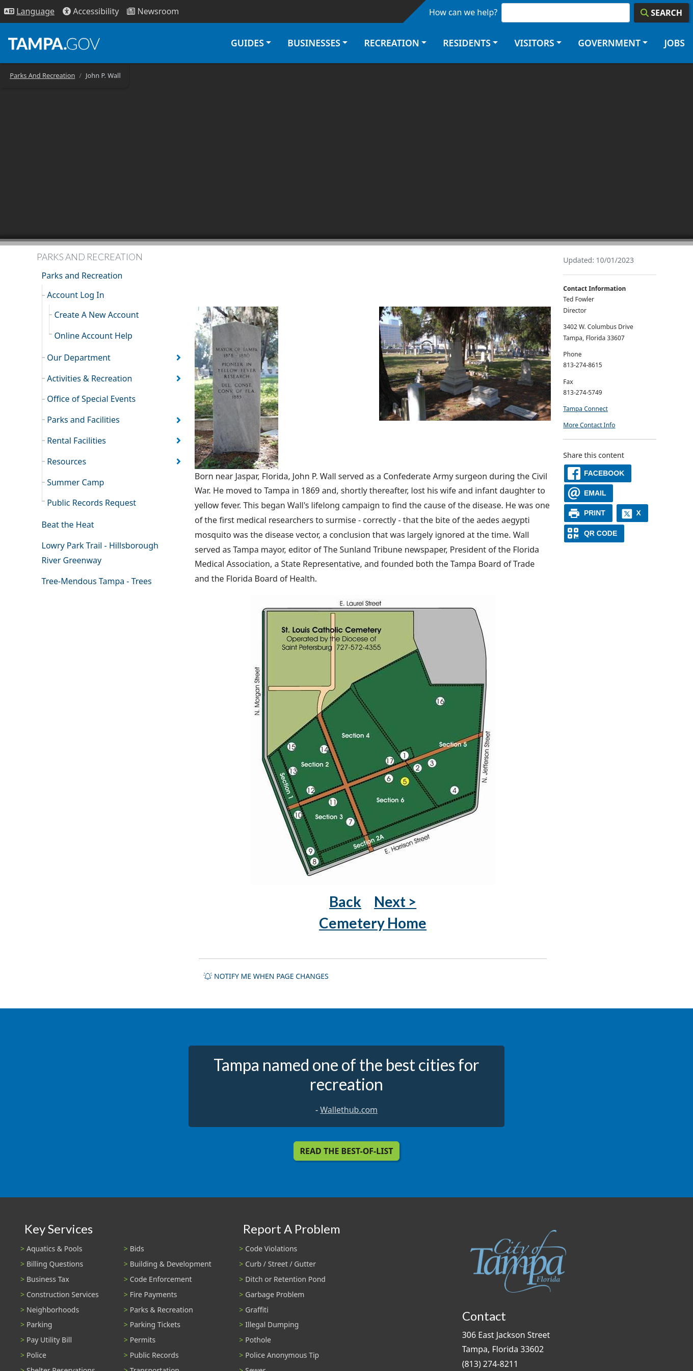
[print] (588, 513)
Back (345, 901)
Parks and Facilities (83, 419)
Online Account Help (93, 335)
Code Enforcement (161, 1279)
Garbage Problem (274, 1294)
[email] (588, 493)
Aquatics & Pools (54, 1248)
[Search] (661, 12)
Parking (39, 1324)
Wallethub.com (349, 1109)
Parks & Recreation (161, 1309)
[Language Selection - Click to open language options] (29, 11)
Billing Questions (54, 1264)
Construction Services (62, 1294)
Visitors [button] (534, 43)
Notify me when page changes (266, 976)
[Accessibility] (91, 11)
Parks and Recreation (82, 275)
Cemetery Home (373, 922)
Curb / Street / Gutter (280, 1264)
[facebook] (597, 473)
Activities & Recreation (89, 378)
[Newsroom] (153, 11)
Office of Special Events (91, 398)
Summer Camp (75, 482)
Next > (395, 901)
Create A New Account (96, 314)
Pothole (258, 1340)
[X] (632, 513)
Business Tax (47, 1279)
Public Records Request (91, 502)
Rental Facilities (76, 440)
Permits (143, 1340)
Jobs (674, 43)
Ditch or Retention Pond (285, 1279)
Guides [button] (247, 43)
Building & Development (170, 1264)
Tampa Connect (585, 408)
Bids (137, 1248)
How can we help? (463, 12)
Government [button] (609, 43)
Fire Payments (153, 1294)
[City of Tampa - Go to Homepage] (54, 43)
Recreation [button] (391, 43)
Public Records (154, 1355)
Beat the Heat (68, 524)
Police (36, 1355)
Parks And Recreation (42, 75)
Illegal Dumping (272, 1324)
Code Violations (271, 1248)
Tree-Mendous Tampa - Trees (97, 581)
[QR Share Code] (594, 533)
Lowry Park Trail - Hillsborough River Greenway (100, 553)
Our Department (79, 357)
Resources (66, 461)
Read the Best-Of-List (346, 1151)
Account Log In (75, 294)
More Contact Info (589, 425)
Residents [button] (467, 43)
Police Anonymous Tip (282, 1355)
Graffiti (256, 1309)
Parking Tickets (155, 1324)
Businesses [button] (313, 43)
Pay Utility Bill (49, 1340)
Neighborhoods (52, 1309)
